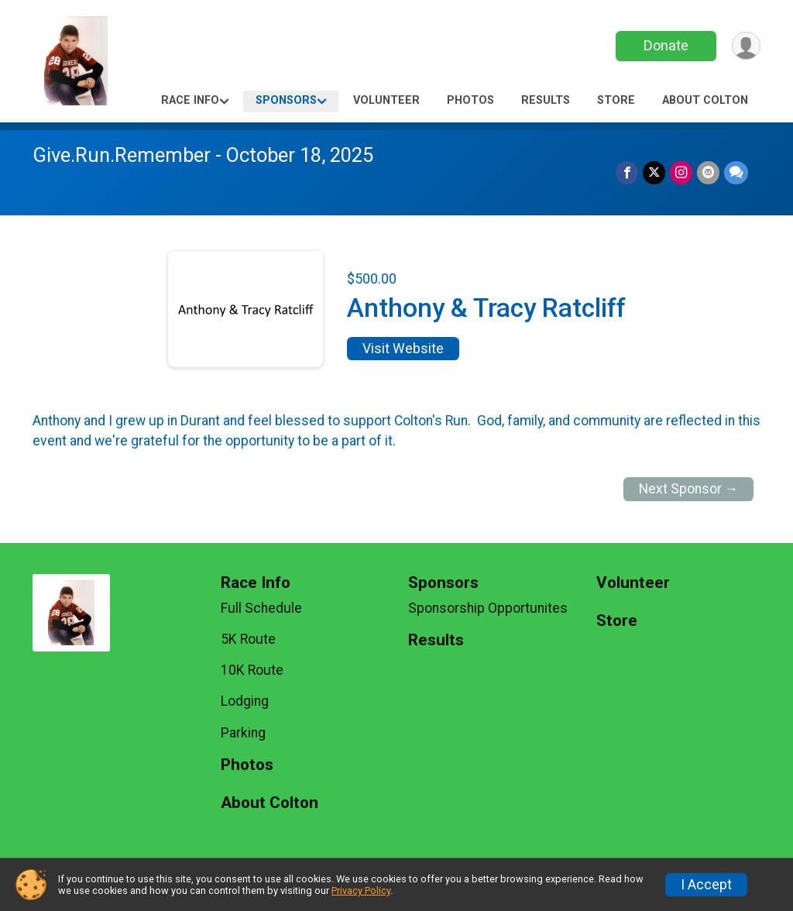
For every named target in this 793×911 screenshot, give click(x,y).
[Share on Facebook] (627, 172)
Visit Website (403, 348)
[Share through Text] (736, 172)
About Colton (705, 100)
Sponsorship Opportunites (488, 608)
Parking (243, 733)
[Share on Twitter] (654, 172)
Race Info (190, 100)
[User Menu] (746, 46)
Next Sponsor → (689, 489)
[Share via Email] (708, 172)
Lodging (245, 701)
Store (616, 100)
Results (545, 100)
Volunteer (386, 100)
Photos (470, 100)
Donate (666, 45)
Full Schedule (261, 608)
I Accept (706, 884)
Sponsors (286, 100)
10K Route (252, 670)
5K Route (248, 639)
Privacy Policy (360, 890)
